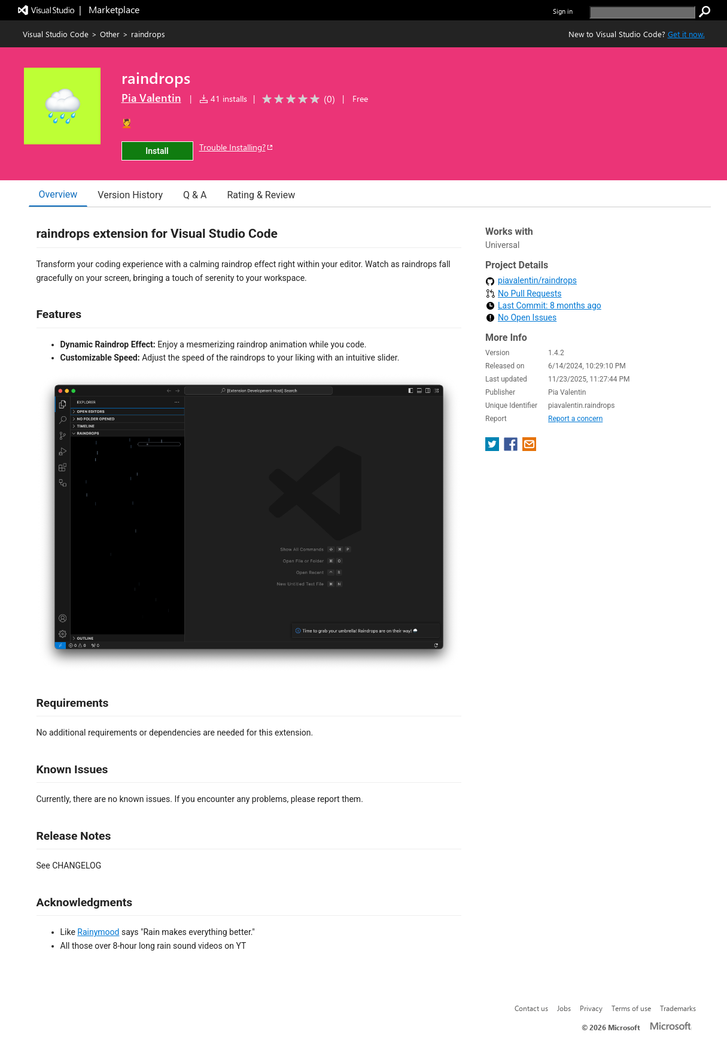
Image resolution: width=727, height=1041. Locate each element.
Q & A (194, 195)
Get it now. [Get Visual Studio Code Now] (686, 34)
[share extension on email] (529, 447)
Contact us (531, 1008)
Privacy (591, 1008)
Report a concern (575, 418)
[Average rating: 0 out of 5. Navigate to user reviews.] (296, 99)
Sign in (563, 11)
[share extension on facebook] (512, 447)
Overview (58, 194)
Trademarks (678, 1008)
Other (110, 34)
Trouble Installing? (236, 147)
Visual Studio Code (56, 34)
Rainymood (98, 932)
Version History (130, 195)
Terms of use (631, 1008)
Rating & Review (261, 195)
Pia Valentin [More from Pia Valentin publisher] (151, 97)
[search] (642, 12)
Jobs (564, 1008)
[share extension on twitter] (493, 447)
